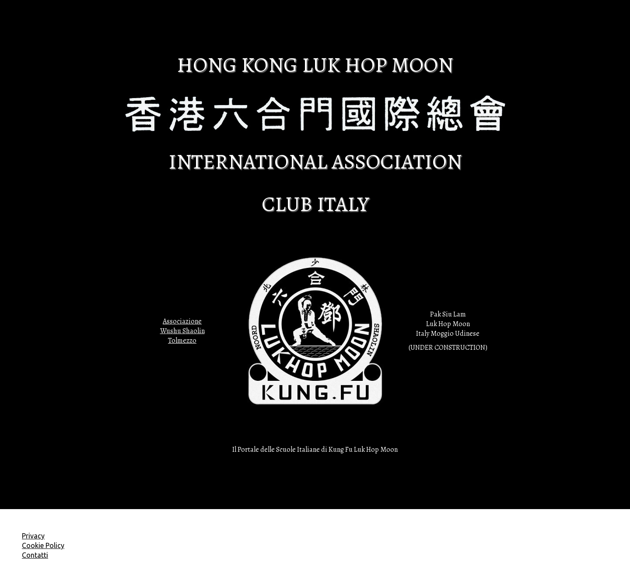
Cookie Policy (43, 545)
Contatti (35, 555)
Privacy (33, 536)
